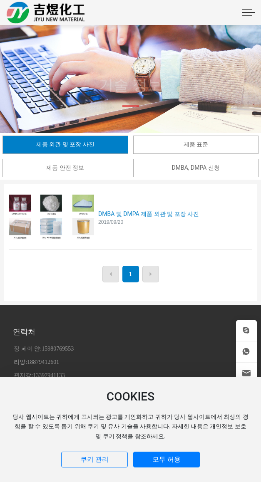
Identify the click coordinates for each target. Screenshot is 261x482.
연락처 (24, 331)
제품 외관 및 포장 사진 (65, 144)
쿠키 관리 (94, 459)
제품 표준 (196, 144)
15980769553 (58, 349)
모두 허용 (166, 459)
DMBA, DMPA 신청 (196, 167)
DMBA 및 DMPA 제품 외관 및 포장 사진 (148, 220)
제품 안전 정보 (65, 167)
